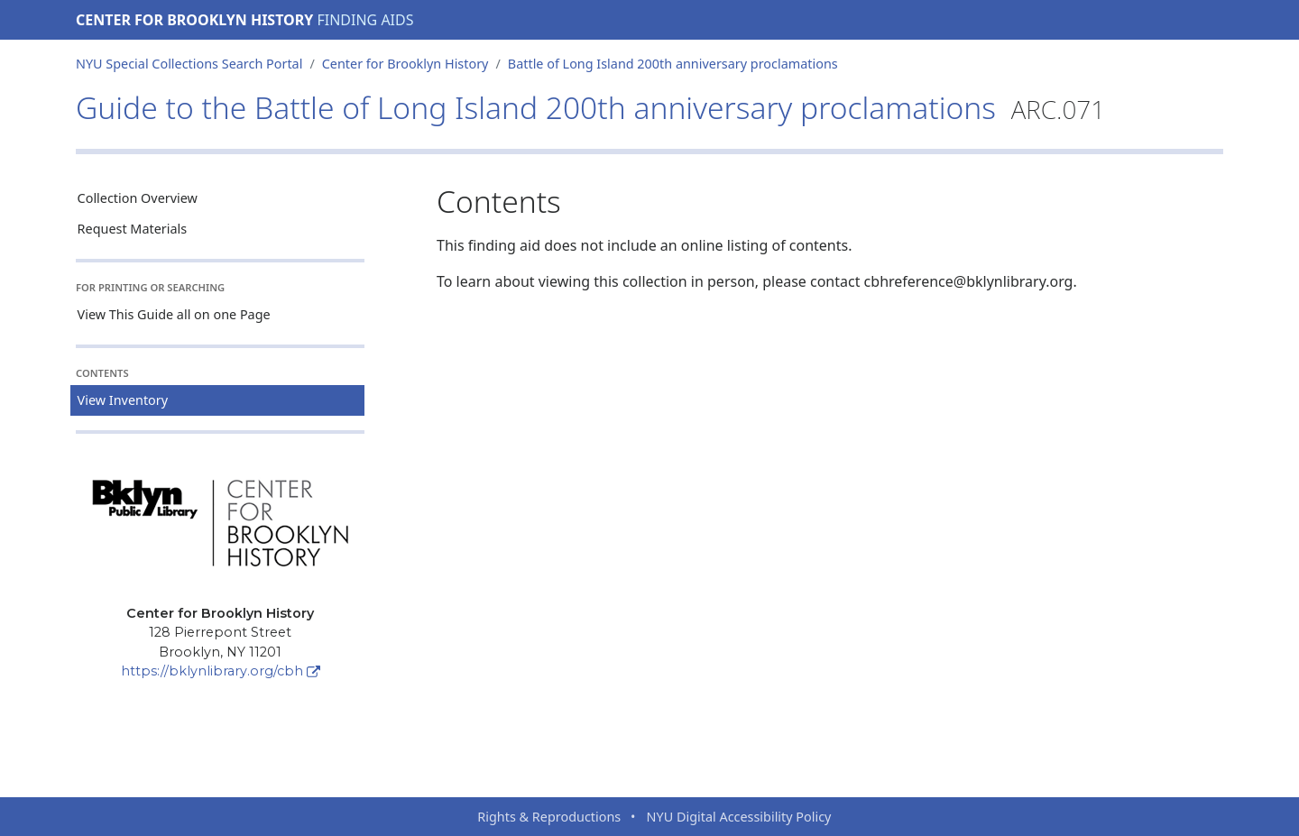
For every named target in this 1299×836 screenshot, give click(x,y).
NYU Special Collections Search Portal (189, 63)
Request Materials (133, 228)
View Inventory (123, 400)
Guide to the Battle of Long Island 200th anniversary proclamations (590, 107)
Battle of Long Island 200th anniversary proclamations (673, 63)
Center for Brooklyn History (194, 20)
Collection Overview (138, 198)
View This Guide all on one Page (174, 314)
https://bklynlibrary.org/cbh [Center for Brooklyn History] (220, 671)
